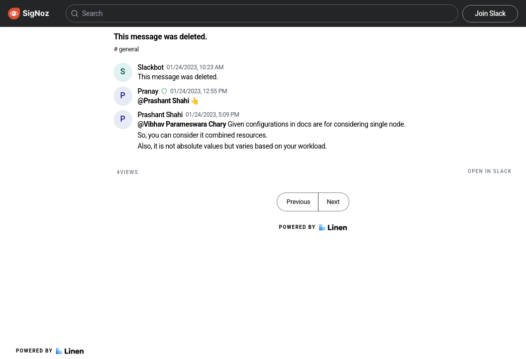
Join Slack (490, 13)
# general (126, 49)
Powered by (50, 351)
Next (332, 201)
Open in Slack (490, 171)
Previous (299, 201)
